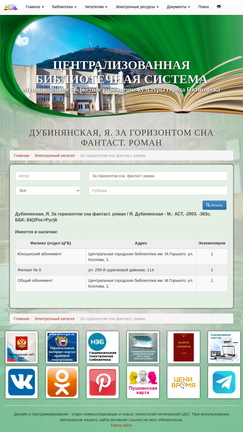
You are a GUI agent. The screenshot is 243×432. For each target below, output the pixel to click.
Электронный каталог (54, 155)
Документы (178, 7)
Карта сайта (121, 425)
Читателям (96, 7)
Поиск (203, 7)
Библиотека (64, 7)
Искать (214, 205)
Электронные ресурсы (137, 7)
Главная (21, 155)
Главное (35, 7)
